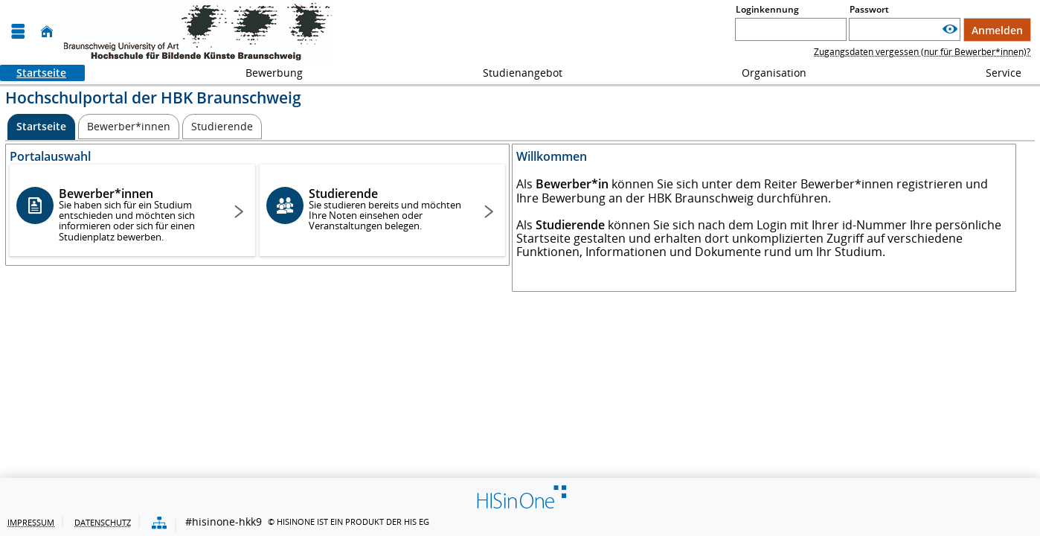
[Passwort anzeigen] (950, 29)
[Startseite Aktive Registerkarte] (41, 127)
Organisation (765, 73)
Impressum (30, 522)
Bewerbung (266, 73)
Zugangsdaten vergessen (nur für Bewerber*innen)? (922, 51)
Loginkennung (767, 9)
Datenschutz (102, 522)
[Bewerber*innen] (128, 126)
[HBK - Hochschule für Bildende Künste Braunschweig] (198, 31)
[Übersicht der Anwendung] (159, 523)
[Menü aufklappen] (17, 31)
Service (995, 73)
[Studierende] (222, 126)
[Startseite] (47, 31)
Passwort (869, 9)
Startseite (33, 73)
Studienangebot (514, 73)
